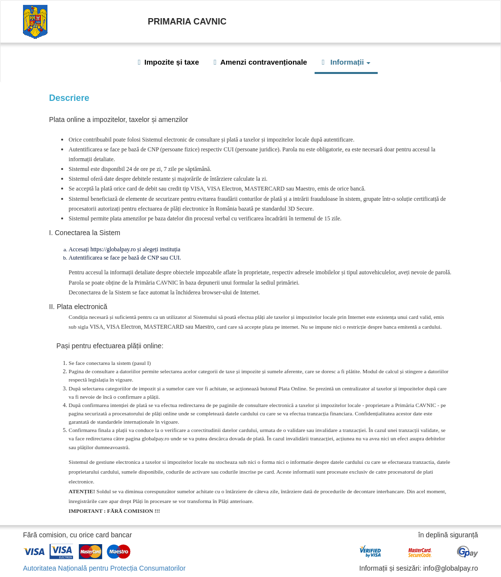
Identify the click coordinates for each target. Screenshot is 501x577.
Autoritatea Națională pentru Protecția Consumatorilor (104, 568)
